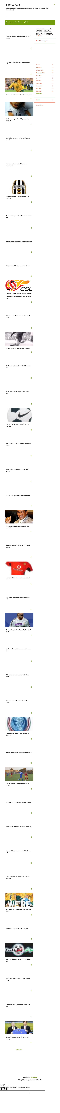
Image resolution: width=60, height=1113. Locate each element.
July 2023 (38, 88)
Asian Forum (23, 16)
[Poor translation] (5, 1089)
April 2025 (38, 67)
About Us (14, 16)
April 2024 (39, 83)
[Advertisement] (44, 52)
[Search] (54, 5)
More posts (19, 1049)
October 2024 (39, 70)
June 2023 (38, 91)
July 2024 (38, 75)
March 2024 (39, 86)
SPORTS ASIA (39, 29)
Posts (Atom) (33, 1077)
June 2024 (38, 78)
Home (7, 16)
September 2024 (40, 73)
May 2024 (38, 80)
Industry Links (33, 16)
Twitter (40, 36)
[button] (31, 48)
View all (8, 23)
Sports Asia (13, 4)
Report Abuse (39, 105)
